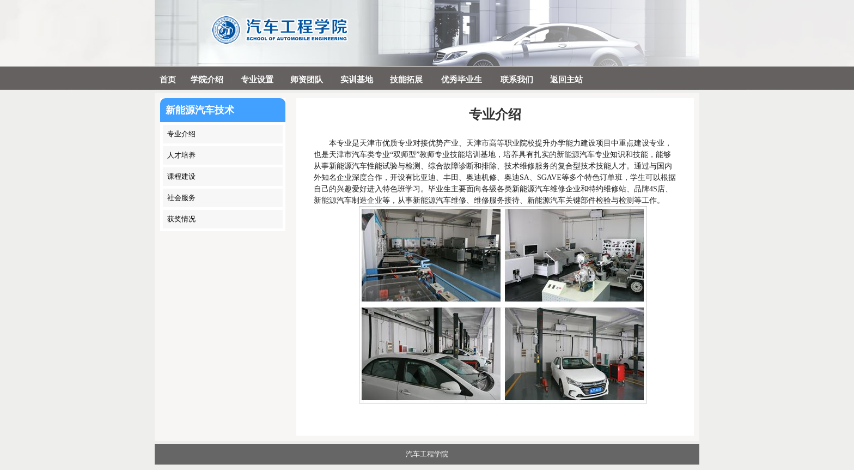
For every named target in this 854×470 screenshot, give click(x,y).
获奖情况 (181, 219)
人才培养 (181, 155)
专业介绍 (181, 134)
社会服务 (181, 198)
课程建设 (181, 176)
